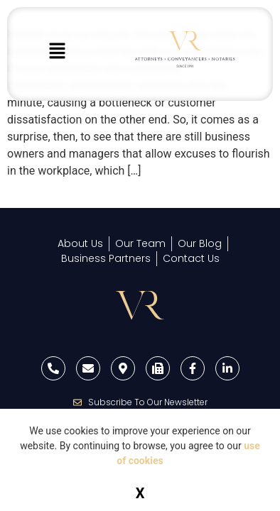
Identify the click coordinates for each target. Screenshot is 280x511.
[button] (57, 51)
